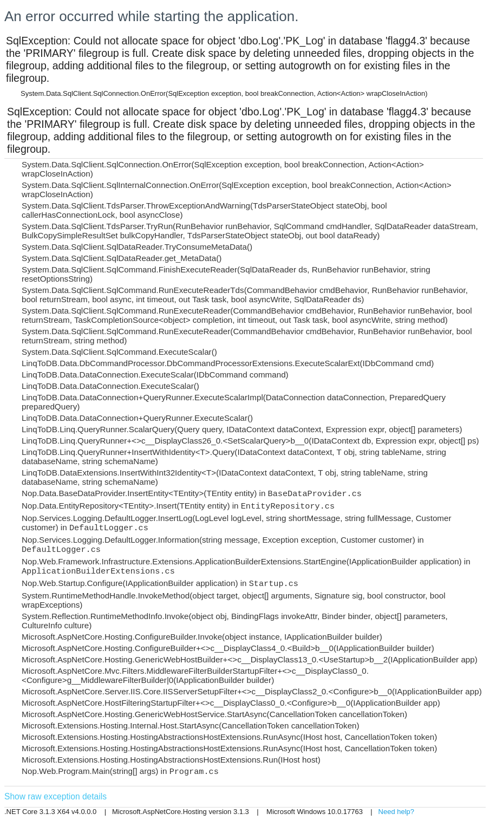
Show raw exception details (55, 796)
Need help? (396, 812)
